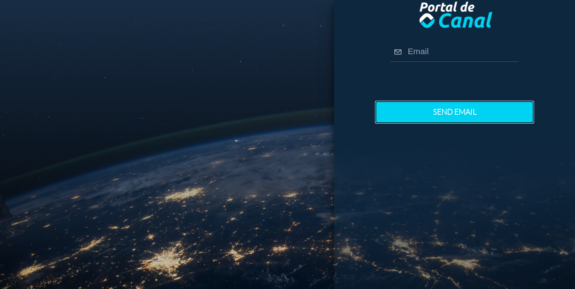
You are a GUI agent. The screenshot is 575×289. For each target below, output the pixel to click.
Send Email (455, 112)
